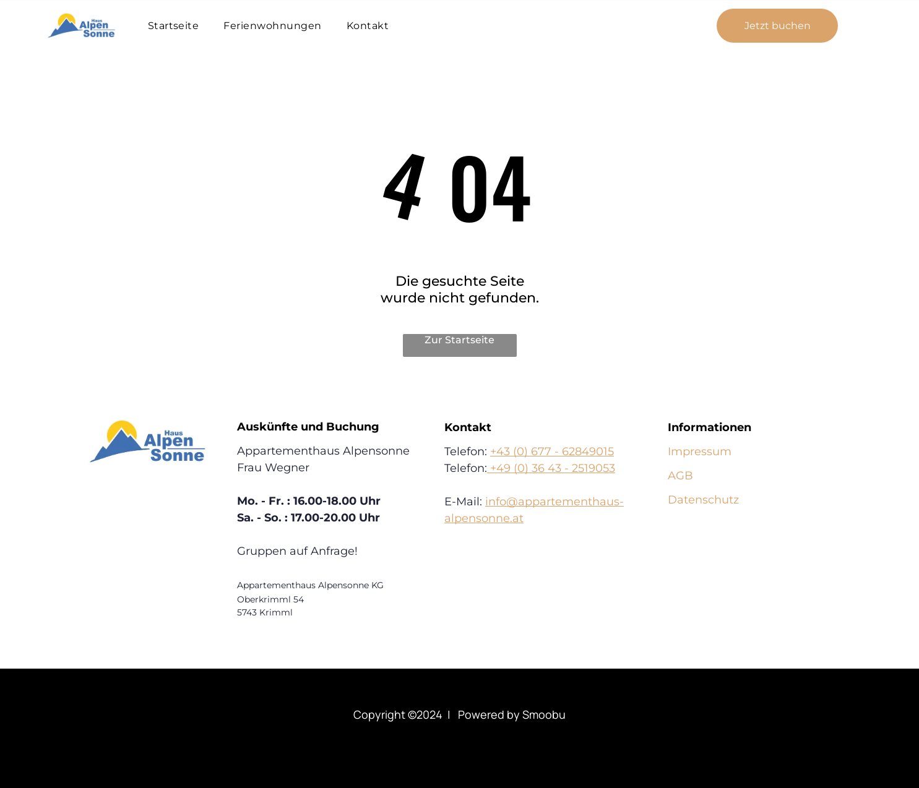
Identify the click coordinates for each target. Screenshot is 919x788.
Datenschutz (703, 500)
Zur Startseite (459, 340)
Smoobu (544, 714)
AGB (680, 475)
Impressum (699, 451)
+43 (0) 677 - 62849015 (552, 451)
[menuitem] (174, 26)
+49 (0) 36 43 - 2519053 (551, 468)
